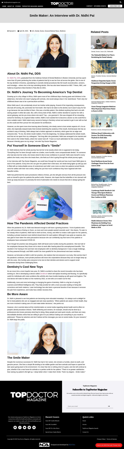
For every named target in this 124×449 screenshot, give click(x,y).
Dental (37, 31)
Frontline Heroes (101, 76)
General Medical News (52, 31)
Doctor (42, 31)
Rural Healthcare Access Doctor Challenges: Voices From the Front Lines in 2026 (102, 163)
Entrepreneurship (107, 129)
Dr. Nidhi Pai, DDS (13, 78)
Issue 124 (103, 51)
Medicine (63, 31)
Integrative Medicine (97, 103)
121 (33, 31)
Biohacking (94, 184)
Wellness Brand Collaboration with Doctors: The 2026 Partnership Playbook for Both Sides (102, 135)
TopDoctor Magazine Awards (32, 6)
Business (94, 129)
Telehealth (110, 51)
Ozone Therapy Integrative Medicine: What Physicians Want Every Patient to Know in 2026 (103, 109)
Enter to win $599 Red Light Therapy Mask (110, 444)
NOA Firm (72, 445)
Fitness (93, 185)
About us (10, 6)
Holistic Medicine (110, 101)
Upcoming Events (100, 6)
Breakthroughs (103, 184)
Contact (89, 6)
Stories (18, 6)
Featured (98, 156)
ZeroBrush (44, 274)
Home (4, 6)
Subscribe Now (115, 6)
